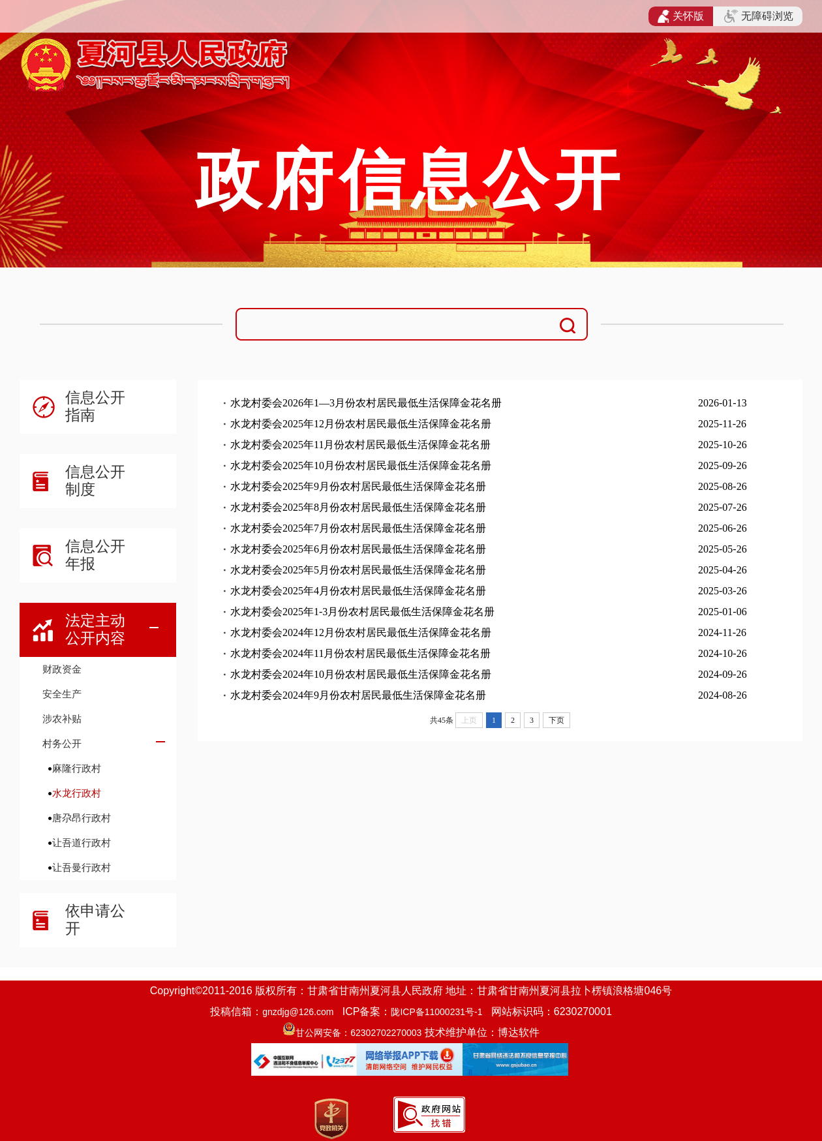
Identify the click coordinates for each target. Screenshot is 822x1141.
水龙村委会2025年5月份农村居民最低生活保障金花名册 (358, 569)
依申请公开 (95, 919)
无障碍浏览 (758, 16)
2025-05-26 (722, 549)
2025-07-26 (722, 507)
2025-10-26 (722, 444)
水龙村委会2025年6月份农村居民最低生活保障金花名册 (358, 549)
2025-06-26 (722, 528)
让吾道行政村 (81, 842)
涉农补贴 (62, 718)
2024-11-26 (722, 632)
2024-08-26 (722, 695)
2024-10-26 (722, 653)
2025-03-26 (722, 590)
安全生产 (62, 693)
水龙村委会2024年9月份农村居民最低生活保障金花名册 (358, 695)
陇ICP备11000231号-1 (436, 1012)
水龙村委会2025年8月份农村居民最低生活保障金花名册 (358, 507)
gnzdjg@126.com (297, 1012)
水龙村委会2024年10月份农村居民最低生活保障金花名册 (360, 674)
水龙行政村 (76, 793)
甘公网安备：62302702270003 (358, 1032)
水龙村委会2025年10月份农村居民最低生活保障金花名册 (360, 465)
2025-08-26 (722, 486)
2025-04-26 (722, 569)
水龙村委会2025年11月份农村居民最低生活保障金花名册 (360, 444)
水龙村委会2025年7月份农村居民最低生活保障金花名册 (358, 528)
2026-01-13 (722, 402)
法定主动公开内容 (95, 629)
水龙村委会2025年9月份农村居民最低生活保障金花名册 (358, 486)
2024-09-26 (722, 674)
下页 (556, 720)
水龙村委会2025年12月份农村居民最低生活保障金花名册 (360, 423)
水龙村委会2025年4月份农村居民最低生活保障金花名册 (358, 590)
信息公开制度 (95, 480)
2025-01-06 (722, 611)
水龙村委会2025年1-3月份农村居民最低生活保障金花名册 (362, 611)
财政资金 (62, 669)
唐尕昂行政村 (81, 817)
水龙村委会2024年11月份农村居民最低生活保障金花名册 (360, 653)
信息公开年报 (95, 555)
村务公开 (62, 743)
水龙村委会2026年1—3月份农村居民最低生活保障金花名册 (366, 402)
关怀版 (681, 16)
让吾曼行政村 (81, 867)
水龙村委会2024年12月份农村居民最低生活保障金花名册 (360, 632)
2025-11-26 (722, 423)
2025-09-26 (722, 465)
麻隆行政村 (76, 768)
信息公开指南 (95, 406)
